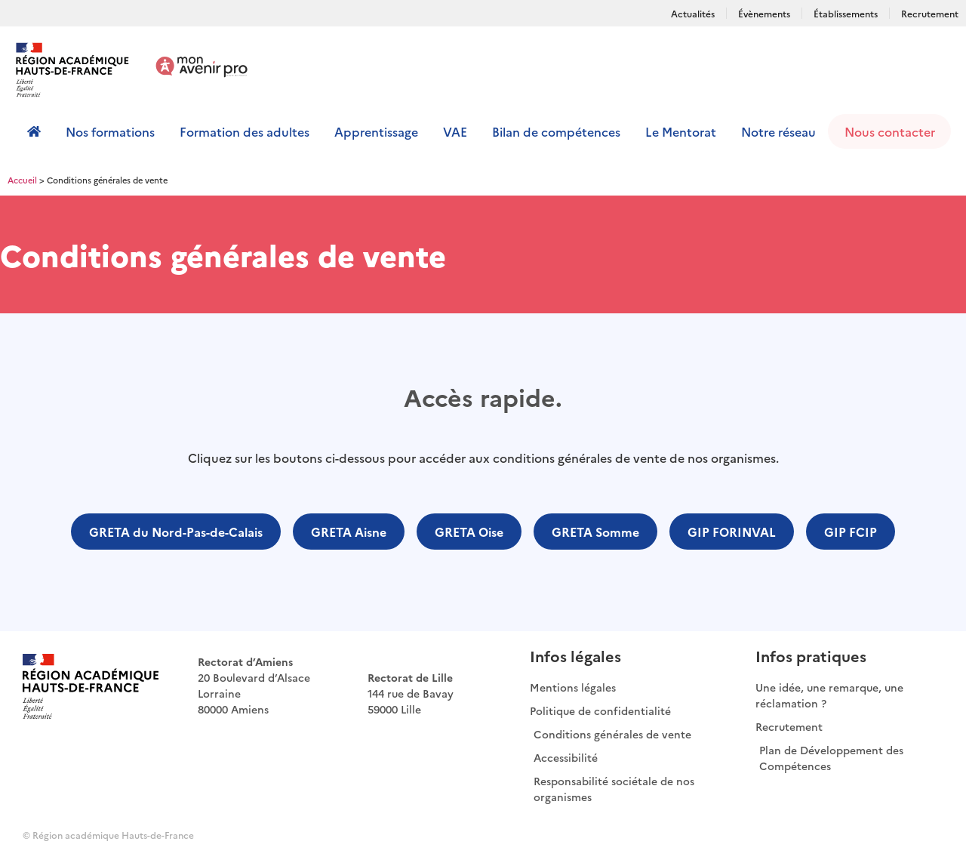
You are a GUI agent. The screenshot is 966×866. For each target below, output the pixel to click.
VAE (455, 131)
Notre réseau (778, 131)
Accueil (22, 180)
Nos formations (110, 131)
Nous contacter (889, 131)
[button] (176, 531)
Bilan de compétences (556, 131)
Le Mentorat (680, 131)
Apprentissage (376, 131)
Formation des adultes (244, 131)
